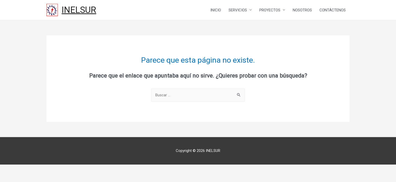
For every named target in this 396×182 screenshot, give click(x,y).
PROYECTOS (269, 10)
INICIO (215, 10)
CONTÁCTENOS (332, 10)
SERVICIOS (238, 10)
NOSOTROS (302, 10)
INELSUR (79, 10)
